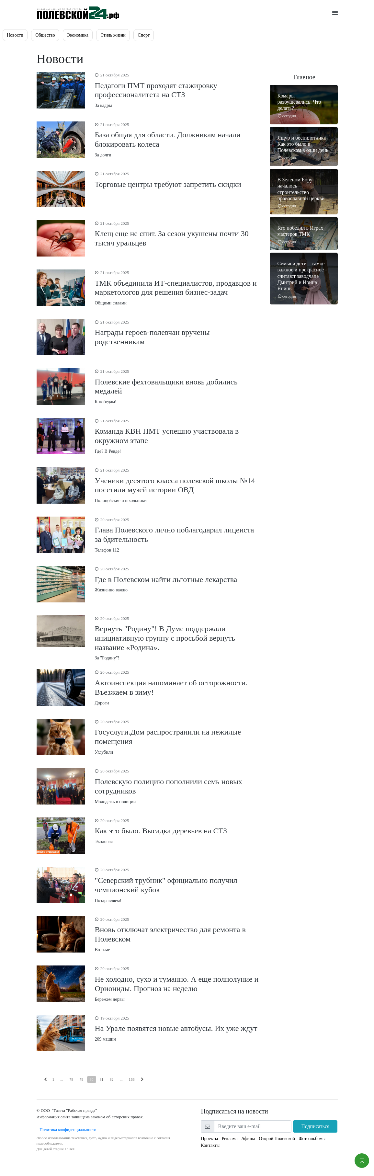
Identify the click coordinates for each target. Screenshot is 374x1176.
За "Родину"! (177, 638)
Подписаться (315, 1126)
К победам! (177, 386)
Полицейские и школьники (177, 485)
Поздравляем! (177, 885)
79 (82, 1079)
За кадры (177, 90)
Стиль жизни (112, 35)
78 (72, 1079)
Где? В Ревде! (177, 436)
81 (102, 1079)
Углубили (177, 737)
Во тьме (177, 934)
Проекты (209, 1138)
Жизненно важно (177, 579)
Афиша (248, 1138)
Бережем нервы (177, 983)
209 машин (177, 1028)
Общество (45, 35)
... (62, 1079)
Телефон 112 (177, 535)
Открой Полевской (277, 1138)
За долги (177, 139)
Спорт (144, 35)
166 (132, 1079)
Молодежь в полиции (177, 786)
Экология (177, 830)
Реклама (230, 1138)
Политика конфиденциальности (66, 1129)
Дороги (177, 687)
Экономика (77, 35)
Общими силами (177, 287)
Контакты (210, 1145)
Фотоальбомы (312, 1138)
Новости (15, 35)
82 (112, 1079)
